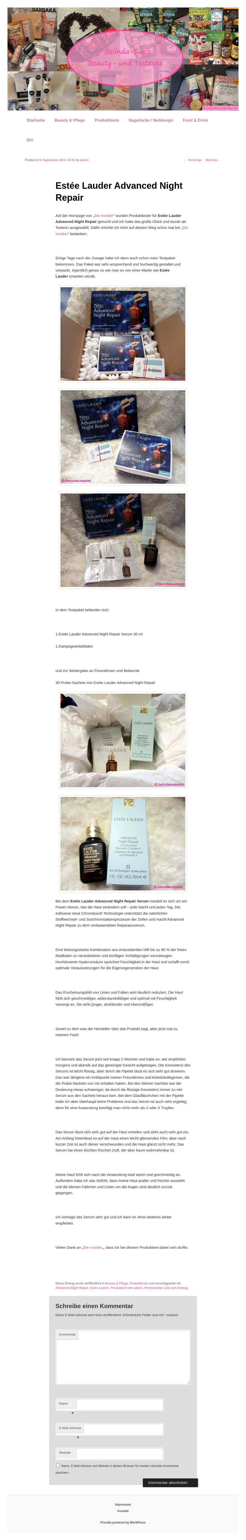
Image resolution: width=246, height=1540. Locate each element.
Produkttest (119, 1288)
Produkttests (107, 120)
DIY (30, 140)
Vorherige (193, 160)
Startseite (36, 120)
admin (84, 160)
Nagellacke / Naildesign (151, 120)
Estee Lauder (99, 1288)
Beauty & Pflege (69, 120)
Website (65, 1452)
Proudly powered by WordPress (123, 1522)
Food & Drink (195, 120)
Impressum (123, 1504)
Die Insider (103, 215)
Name (66, 1405)
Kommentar (67, 1334)
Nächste (213, 160)
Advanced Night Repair (71, 1288)
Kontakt (123, 1511)
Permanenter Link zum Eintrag (166, 1288)
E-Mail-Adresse (70, 1429)
